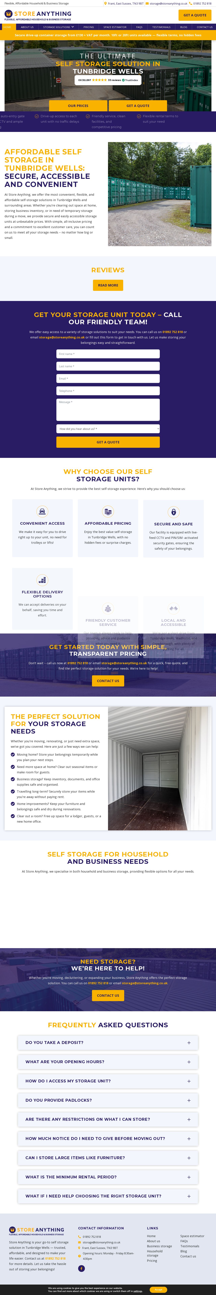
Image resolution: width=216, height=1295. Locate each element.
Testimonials (189, 1246)
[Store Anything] (38, 15)
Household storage (155, 1253)
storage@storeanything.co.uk (62, 337)
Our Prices (78, 105)
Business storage (159, 1246)
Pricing (152, 1261)
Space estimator (192, 1236)
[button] (72, 27)
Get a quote (195, 15)
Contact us (108, 681)
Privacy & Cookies (194, 1289)
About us (153, 1241)
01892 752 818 (173, 332)
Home (151, 1236)
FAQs (184, 1241)
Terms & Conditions (163, 1289)
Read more (108, 285)
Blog (183, 1251)
